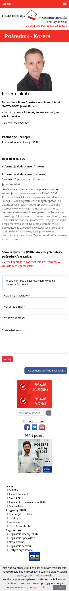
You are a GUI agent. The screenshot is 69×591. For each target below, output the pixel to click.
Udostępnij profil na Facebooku (46, 370)
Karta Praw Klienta (20, 526)
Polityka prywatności (21, 550)
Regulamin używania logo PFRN (27, 502)
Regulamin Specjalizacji (22, 538)
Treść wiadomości (12, 330)
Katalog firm (16, 518)
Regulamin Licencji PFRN (23, 534)
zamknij (59, 587)
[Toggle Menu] (34, 4)
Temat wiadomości (13, 318)
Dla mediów (16, 506)
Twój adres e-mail (12, 306)
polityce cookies (38, 587)
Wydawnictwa (17, 522)
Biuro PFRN (16, 498)
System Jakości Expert (22, 514)
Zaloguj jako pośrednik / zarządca (46, 25)
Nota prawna (16, 542)
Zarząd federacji (18, 494)
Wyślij (7, 359)
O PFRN (13, 490)
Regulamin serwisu (20, 546)
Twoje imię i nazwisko (15, 295)
